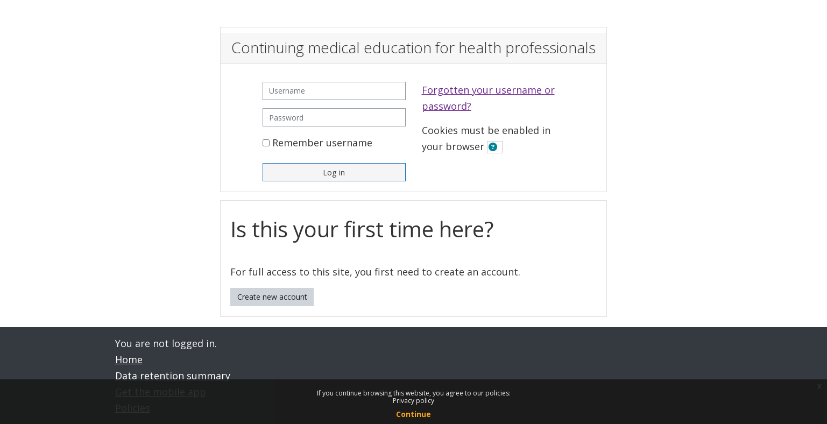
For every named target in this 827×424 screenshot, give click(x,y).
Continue (413, 414)
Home (129, 359)
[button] (495, 147)
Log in (334, 172)
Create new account (272, 297)
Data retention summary (172, 375)
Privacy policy (413, 400)
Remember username (322, 142)
